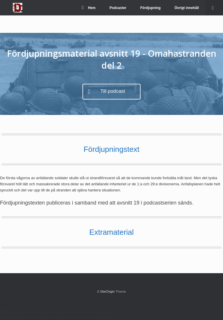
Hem (89, 8)
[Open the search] (214, 7)
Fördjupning (150, 8)
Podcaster (117, 8)
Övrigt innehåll (187, 8)
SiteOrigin (107, 291)
